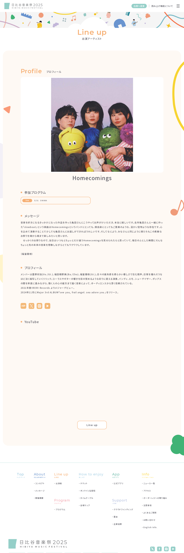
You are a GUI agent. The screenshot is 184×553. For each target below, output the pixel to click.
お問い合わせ (149, 521)
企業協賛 (118, 525)
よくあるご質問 (149, 513)
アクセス (147, 492)
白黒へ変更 (139, 5)
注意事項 (147, 506)
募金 (116, 518)
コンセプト (39, 484)
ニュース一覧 (149, 484)
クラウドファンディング (123, 510)
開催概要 (39, 499)
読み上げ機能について (162, 5)
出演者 (59, 484)
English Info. (150, 528)
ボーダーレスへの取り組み (155, 499)
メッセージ (40, 492)
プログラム (60, 510)
